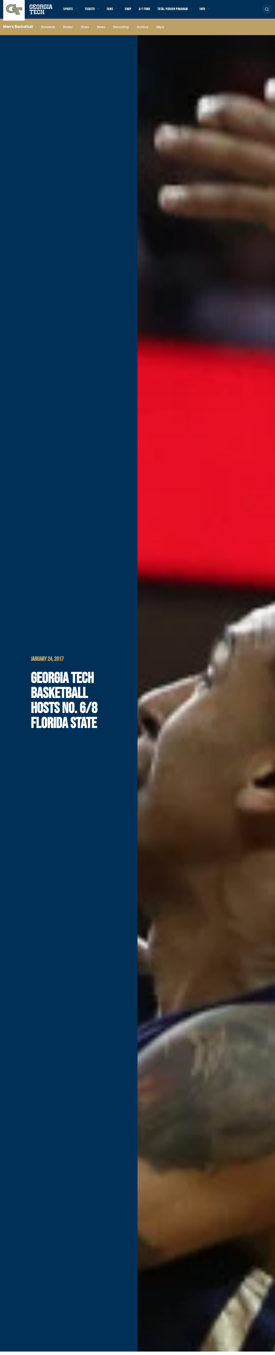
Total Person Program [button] (182, 11)
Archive (142, 30)
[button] (267, 11)
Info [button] (215, 11)
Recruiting (121, 30)
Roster (68, 30)
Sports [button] (68, 11)
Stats (85, 30)
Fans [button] (113, 11)
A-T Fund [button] (151, 11)
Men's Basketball (18, 30)
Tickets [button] (92, 11)
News (101, 30)
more (160, 30)
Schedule (48, 30)
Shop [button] (133, 11)
